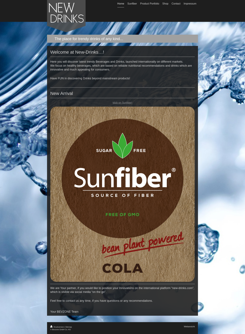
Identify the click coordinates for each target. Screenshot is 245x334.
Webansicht (189, 326)
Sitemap (68, 327)
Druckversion (57, 327)
